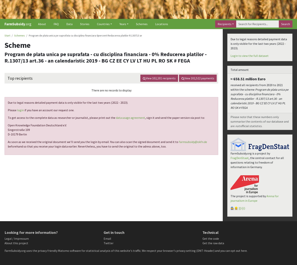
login (20, 110)
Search (285, 24)
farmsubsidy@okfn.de (193, 142)
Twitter (108, 243)
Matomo (63, 251)
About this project (16, 243)
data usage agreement (130, 118)
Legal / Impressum (17, 238)
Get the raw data (213, 243)
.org (18, 24)
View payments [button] (197, 78)
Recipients (224, 24)
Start (7, 35)
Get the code (210, 238)
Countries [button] (103, 24)
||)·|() (242, 208)
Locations (161, 24)
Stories (84, 24)
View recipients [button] (159, 78)
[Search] (257, 24)
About (42, 24)
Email (107, 238)
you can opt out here (233, 251)
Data (69, 24)
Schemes (142, 24)
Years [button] (123, 24)
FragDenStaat (240, 158)
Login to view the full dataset (250, 56)
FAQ (56, 24)
